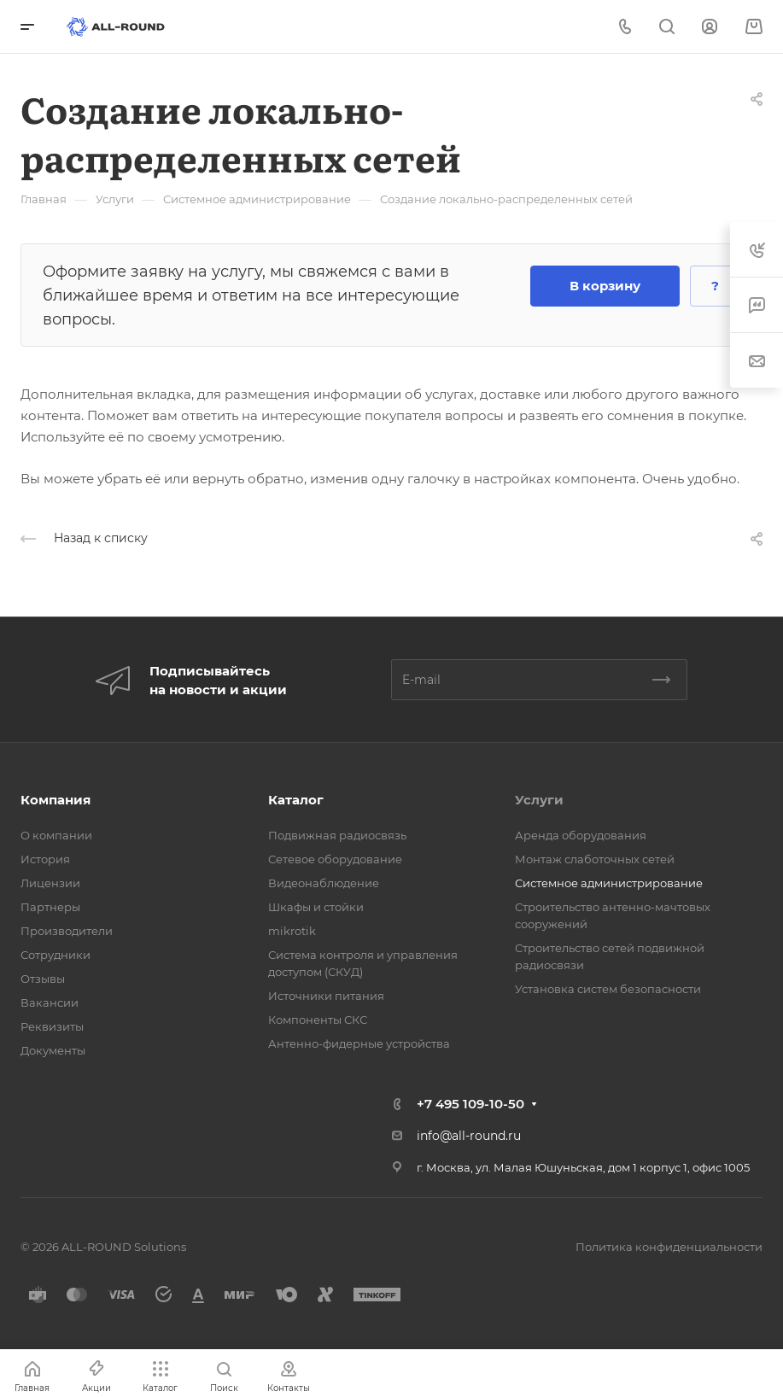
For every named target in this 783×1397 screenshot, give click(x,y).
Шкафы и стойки (316, 907)
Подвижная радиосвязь (337, 835)
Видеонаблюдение (323, 883)
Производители (66, 931)
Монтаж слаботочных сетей (595, 859)
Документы (52, 1050)
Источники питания (326, 995)
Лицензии (50, 883)
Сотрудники (55, 955)
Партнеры (50, 907)
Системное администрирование (609, 883)
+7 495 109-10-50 (470, 1104)
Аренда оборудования (580, 835)
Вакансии (49, 1002)
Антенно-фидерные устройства (359, 1043)
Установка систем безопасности (608, 989)
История (45, 859)
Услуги (539, 800)
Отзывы (42, 978)
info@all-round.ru (469, 1135)
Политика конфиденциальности (669, 1247)
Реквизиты (52, 1026)
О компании (56, 835)
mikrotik (292, 931)
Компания (55, 800)
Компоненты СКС (317, 1019)
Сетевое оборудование (335, 859)
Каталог (296, 800)
